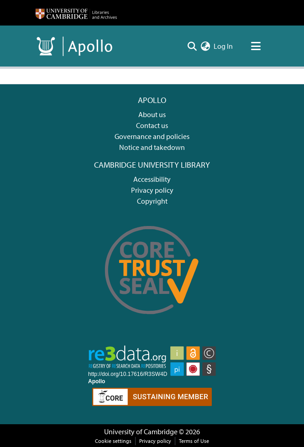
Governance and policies (152, 136)
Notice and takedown (152, 147)
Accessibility (152, 179)
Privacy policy (152, 190)
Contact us (152, 125)
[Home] (76, 13)
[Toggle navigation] (255, 46)
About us (152, 114)
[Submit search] (192, 46)
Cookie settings (113, 440)
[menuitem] (205, 46)
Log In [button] (224, 46)
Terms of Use (194, 440)
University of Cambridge (141, 431)
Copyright (152, 201)
